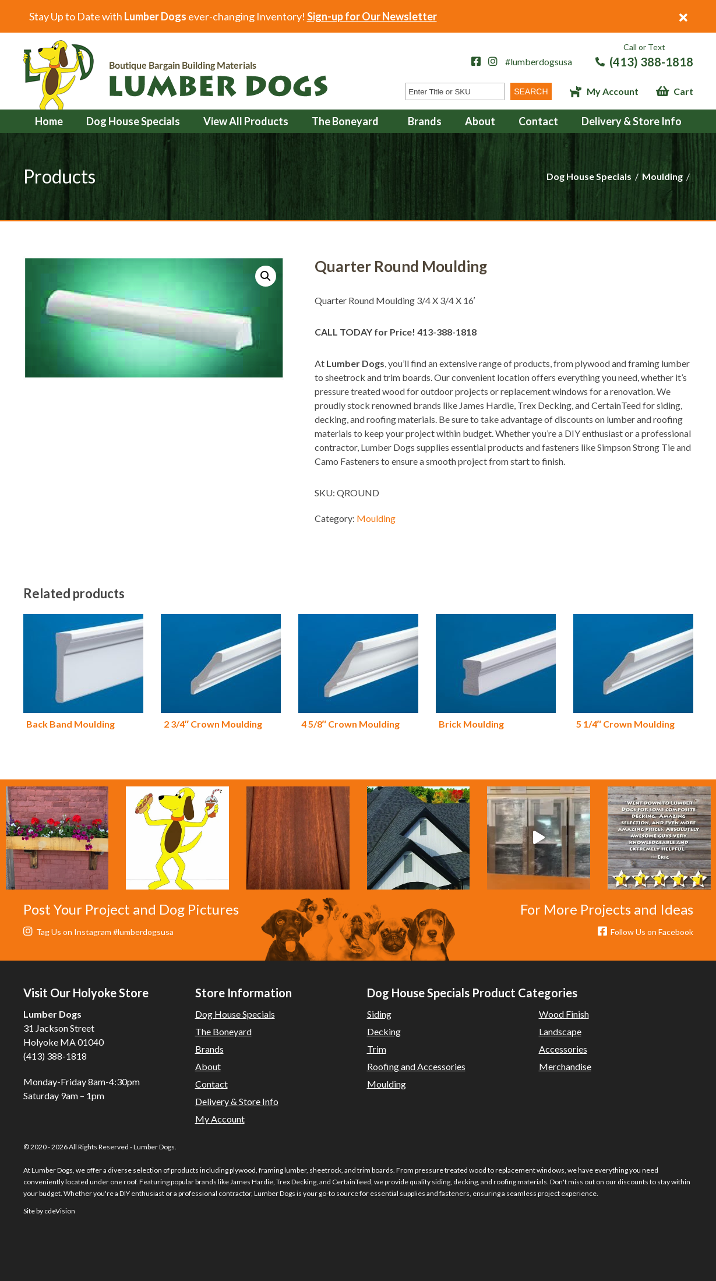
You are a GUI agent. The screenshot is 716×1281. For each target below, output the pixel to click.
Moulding (662, 176)
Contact (538, 121)
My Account (613, 91)
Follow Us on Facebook (645, 932)
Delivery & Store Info (631, 121)
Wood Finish (564, 1013)
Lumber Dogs (175, 75)
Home (49, 121)
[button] (265, 276)
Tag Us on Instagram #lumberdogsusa (98, 932)
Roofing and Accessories (416, 1066)
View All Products (245, 121)
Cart (683, 91)
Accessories (563, 1048)
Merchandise (565, 1066)
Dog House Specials (133, 121)
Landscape (560, 1031)
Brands (425, 121)
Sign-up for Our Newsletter (372, 16)
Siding (379, 1013)
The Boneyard (345, 121)
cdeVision (59, 1210)
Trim (376, 1048)
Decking (384, 1031)
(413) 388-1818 (651, 62)
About (480, 121)
